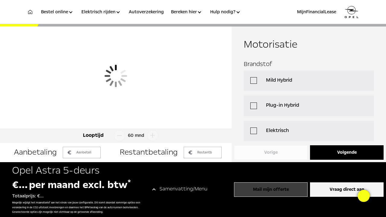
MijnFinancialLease (316, 12)
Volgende (347, 152)
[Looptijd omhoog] (154, 135)
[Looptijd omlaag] (118, 135)
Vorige (271, 152)
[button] (58, 15)
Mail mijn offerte (271, 189)
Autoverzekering (146, 12)
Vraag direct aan (347, 189)
